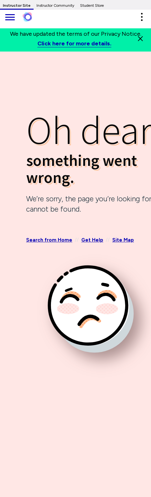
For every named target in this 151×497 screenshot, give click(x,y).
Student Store (92, 5)
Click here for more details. (74, 43)
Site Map (123, 240)
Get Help (92, 240)
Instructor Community (55, 5)
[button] (141, 17)
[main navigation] (9, 18)
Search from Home (49, 240)
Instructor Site (17, 5)
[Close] (140, 39)
